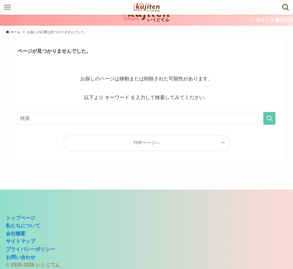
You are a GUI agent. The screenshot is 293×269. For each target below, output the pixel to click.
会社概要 (15, 233)
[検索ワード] (146, 118)
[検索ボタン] (285, 7)
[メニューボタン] (7, 7)
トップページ (20, 218)
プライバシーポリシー (30, 249)
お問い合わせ (20, 257)
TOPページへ (146, 142)
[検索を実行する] (269, 118)
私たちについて (23, 225)
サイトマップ (20, 241)
